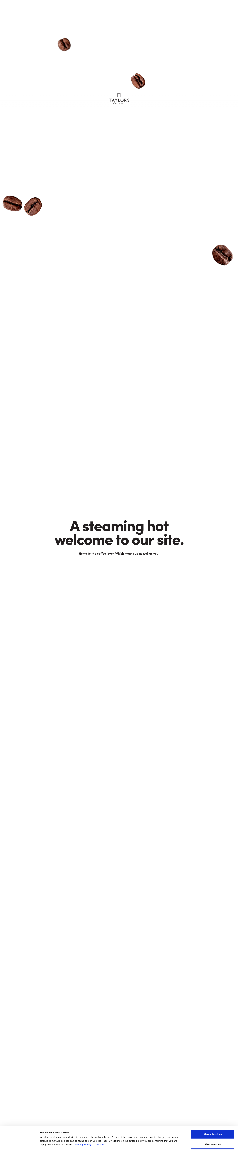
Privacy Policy (83, 1123)
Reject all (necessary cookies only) (212, 1132)
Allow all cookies (213, 1112)
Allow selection (212, 1122)
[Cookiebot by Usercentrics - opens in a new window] (19, 1144)
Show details (159, 1144)
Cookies (99, 1123)
